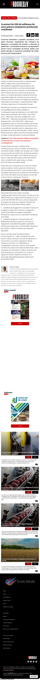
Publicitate (6, 626)
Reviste (5, 616)
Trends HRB (6, 638)
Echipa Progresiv (7, 622)
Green (4, 603)
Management (6, 597)
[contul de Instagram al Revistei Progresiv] (28, 661)
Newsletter (6, 613)
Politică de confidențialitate (10, 629)
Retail (4, 591)
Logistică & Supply (8, 606)
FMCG (14, 18)
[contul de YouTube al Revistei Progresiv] (36, 661)
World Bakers (6, 648)
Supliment (8, 392)
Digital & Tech (7, 600)
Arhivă (20, 323)
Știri (9, 18)
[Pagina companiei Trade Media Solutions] (32, 658)
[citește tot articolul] (36, 464)
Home (4, 18)
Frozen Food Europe (8, 641)
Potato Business (7, 645)
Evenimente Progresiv (9, 619)
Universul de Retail (8, 635)
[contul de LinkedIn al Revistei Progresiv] (33, 661)
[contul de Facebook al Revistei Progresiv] (31, 661)
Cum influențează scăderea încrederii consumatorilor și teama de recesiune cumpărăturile (19, 140)
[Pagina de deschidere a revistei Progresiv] (20, 4)
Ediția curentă (10, 290)
